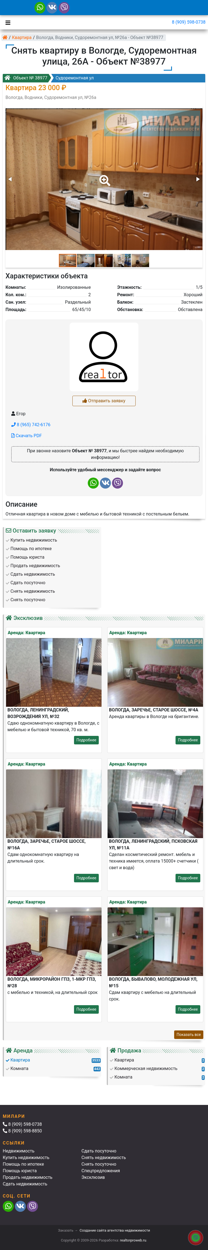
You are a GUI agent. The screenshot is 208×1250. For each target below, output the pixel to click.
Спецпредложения (100, 1170)
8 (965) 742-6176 (30, 424)
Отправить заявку (104, 400)
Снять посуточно (98, 1164)
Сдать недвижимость (25, 1184)
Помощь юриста (20, 1170)
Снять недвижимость (103, 1157)
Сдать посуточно (98, 1151)
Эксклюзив (93, 1177)
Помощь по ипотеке (23, 1164)
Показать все (189, 1034)
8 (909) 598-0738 (189, 22)
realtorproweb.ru (133, 1240)
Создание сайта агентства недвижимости (115, 1230)
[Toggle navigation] (6, 22)
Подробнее (86, 740)
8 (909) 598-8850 (22, 1130)
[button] (103, 176)
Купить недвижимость (26, 1157)
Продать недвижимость (28, 1177)
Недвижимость (18, 1151)
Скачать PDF (26, 435)
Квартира (22, 37)
